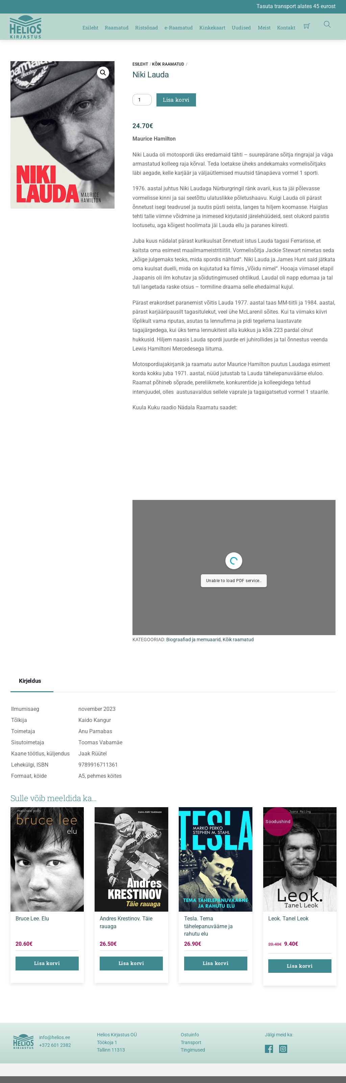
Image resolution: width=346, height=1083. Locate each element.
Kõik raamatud (168, 64)
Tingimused (193, 1050)
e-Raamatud (179, 27)
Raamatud (117, 27)
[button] (103, 73)
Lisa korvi (176, 99)
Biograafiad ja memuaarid (193, 640)
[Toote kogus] (142, 99)
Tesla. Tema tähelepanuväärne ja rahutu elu (208, 926)
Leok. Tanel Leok (288, 918)
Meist (264, 27)
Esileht (90, 27)
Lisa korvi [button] (47, 963)
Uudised (241, 27)
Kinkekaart (212, 27)
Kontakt (286, 27)
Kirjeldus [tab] (30, 680)
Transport (191, 1042)
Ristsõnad (146, 27)
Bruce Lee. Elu (32, 918)
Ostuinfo (190, 1034)
